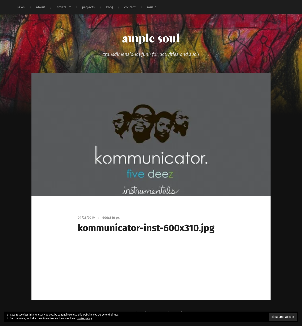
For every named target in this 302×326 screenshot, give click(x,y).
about (40, 7)
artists (61, 7)
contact (130, 7)
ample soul (151, 37)
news (21, 7)
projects (88, 7)
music (151, 7)
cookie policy (84, 318)
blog (109, 7)
